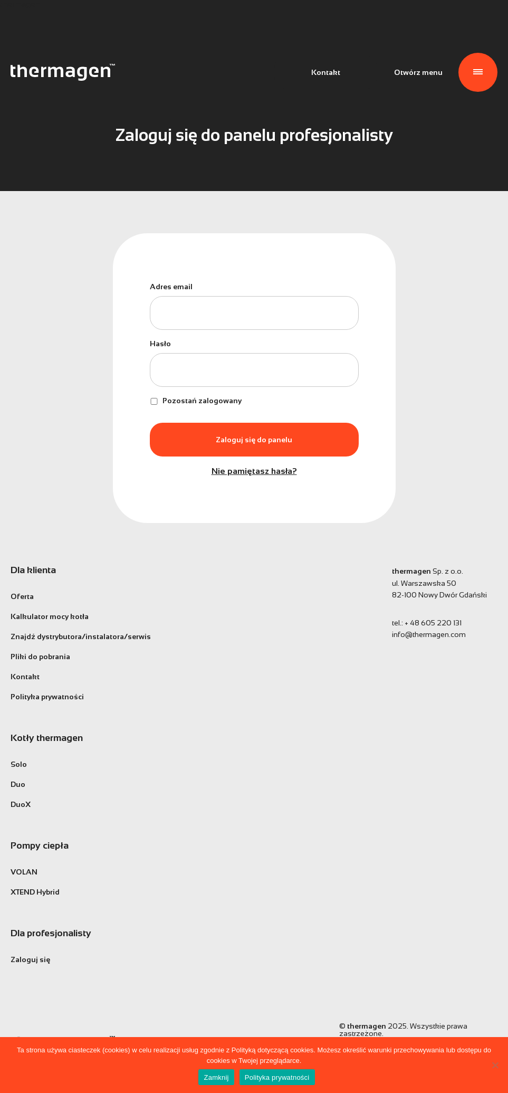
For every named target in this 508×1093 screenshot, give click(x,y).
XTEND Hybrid (35, 892)
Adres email (171, 286)
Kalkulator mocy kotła (50, 616)
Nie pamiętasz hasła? (254, 471)
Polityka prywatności (47, 696)
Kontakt (325, 72)
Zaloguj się (30, 959)
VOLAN (24, 872)
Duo (18, 784)
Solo (19, 764)
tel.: (427, 623)
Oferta (22, 596)
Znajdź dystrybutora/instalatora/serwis (81, 636)
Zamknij (216, 1077)
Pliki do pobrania (40, 656)
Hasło (160, 343)
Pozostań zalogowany (196, 400)
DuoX (21, 804)
